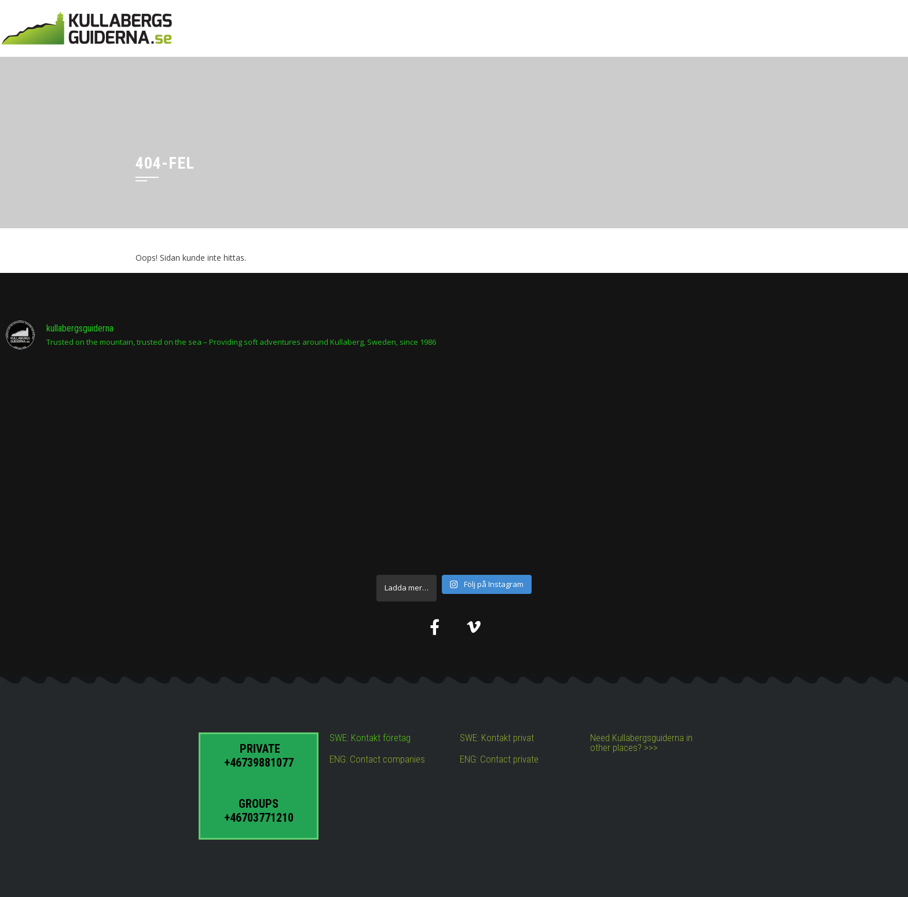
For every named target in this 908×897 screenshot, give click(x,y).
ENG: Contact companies (377, 759)
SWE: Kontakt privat (497, 737)
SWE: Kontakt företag (370, 737)
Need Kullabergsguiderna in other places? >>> (641, 742)
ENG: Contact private (499, 759)
